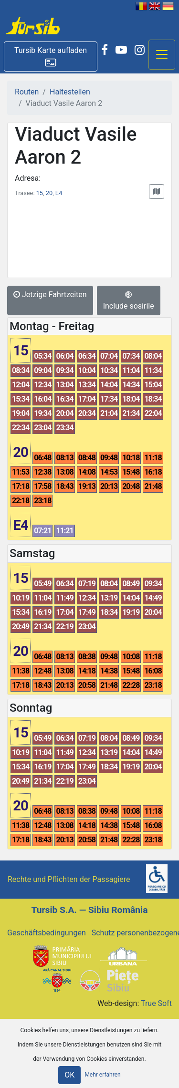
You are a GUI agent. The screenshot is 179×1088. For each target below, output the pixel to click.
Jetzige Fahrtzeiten (50, 294)
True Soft (156, 1003)
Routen (27, 91)
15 (39, 193)
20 (49, 193)
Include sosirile (128, 300)
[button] (50, 56)
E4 (58, 193)
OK (69, 1074)
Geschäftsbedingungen (46, 932)
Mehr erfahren (102, 1074)
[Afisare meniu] (161, 55)
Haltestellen (70, 91)
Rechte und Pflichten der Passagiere (69, 879)
